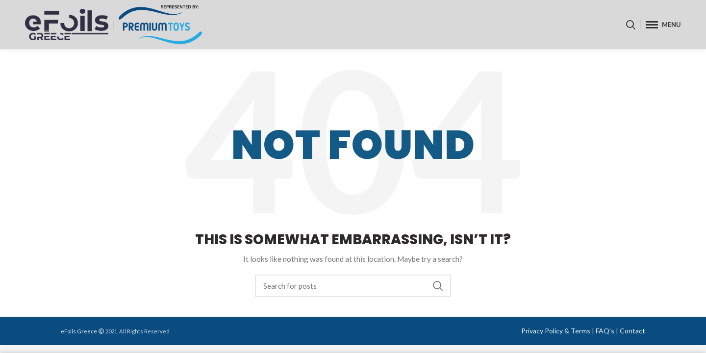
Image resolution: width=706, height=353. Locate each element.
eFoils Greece (79, 331)
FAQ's (605, 331)
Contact (632, 331)
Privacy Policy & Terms (555, 331)
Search (438, 286)
